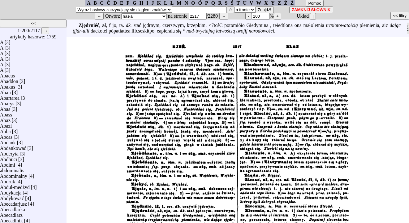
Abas (5, 107)
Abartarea (9, 96)
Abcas (6, 135)
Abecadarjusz (13, 202)
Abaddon (9, 79)
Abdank (8, 141)
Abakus (7, 85)
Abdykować (12, 196)
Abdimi (7, 163)
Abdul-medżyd (15, 185)
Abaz (5, 118)
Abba (5, 130)
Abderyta (9, 152)
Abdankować (13, 146)
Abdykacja (10, 191)
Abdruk (7, 180)
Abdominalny (13, 174)
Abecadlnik (11, 219)
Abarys (7, 102)
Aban (5, 91)
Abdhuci (8, 157)
